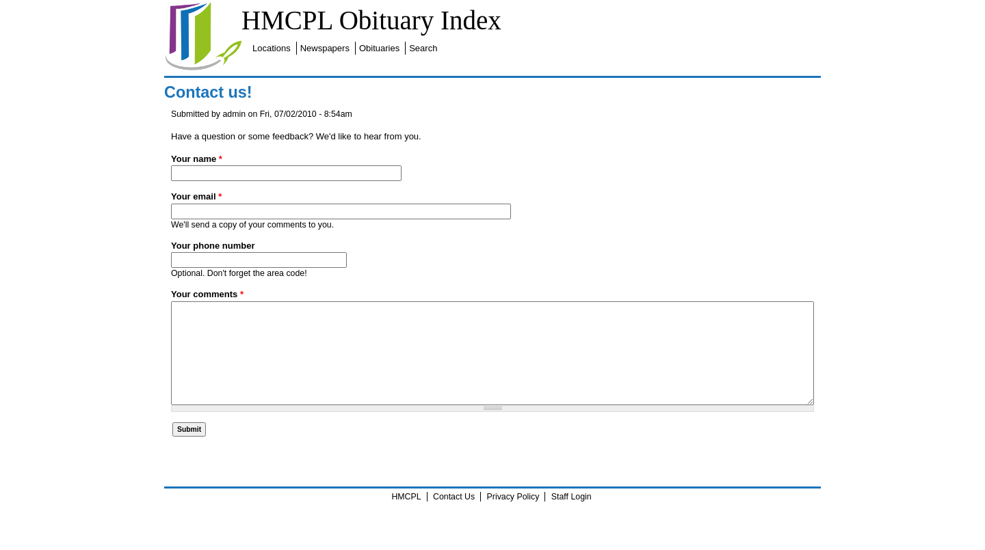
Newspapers (325, 48)
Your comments (207, 294)
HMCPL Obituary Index (371, 20)
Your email (196, 196)
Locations (271, 48)
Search (423, 48)
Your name (196, 159)
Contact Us (454, 517)
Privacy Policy (513, 517)
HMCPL (406, 517)
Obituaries (379, 48)
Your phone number (213, 245)
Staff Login (571, 517)
